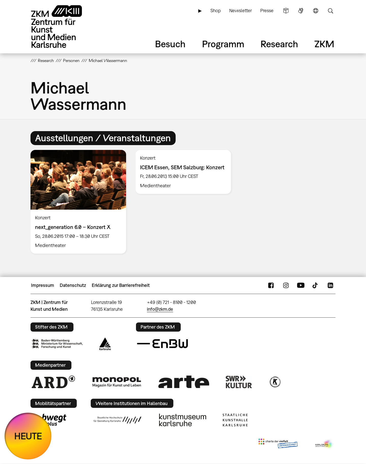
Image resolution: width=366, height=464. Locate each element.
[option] (78, 202)
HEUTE (28, 435)
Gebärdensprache (301, 11)
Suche (330, 11)
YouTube (301, 285)
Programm (223, 43)
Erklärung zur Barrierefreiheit (121, 285)
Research (279, 43)
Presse (266, 10)
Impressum (42, 285)
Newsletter (240, 10)
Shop (215, 10)
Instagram (286, 285)
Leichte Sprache (286, 11)
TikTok (316, 285)
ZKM (324, 43)
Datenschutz (73, 285)
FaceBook (271, 285)
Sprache (316, 11)
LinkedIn (330, 285)
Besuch (170, 43)
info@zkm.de (160, 309)
